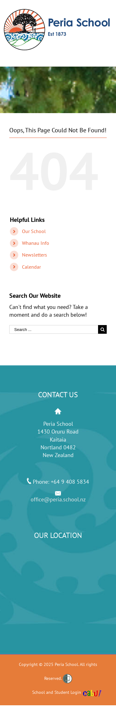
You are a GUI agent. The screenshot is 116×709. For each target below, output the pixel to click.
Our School (34, 231)
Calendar (31, 267)
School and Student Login (56, 692)
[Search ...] (53, 329)
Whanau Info (35, 243)
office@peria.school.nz (58, 499)
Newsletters (34, 255)
